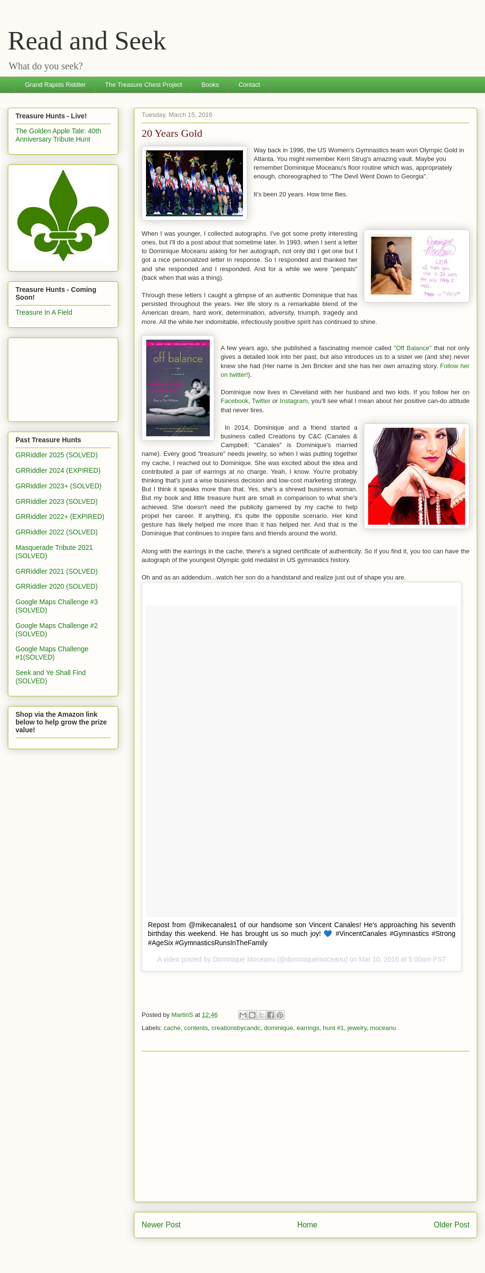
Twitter (261, 400)
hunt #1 (333, 1027)
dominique (278, 1027)
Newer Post (161, 1225)
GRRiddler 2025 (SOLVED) (56, 455)
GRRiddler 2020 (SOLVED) (56, 586)
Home (307, 1225)
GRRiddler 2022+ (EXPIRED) (60, 516)
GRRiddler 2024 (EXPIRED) (58, 470)
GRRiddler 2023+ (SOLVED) (59, 486)
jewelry (357, 1027)
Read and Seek (87, 40)
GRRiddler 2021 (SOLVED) (56, 571)
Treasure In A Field (44, 312)
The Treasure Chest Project (143, 84)
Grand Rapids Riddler (55, 84)
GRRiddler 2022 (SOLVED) (56, 532)
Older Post (451, 1225)
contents (196, 1027)
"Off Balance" (413, 348)
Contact (249, 84)
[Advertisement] (305, 1126)
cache (172, 1027)
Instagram (294, 400)
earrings (308, 1027)
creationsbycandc (235, 1027)
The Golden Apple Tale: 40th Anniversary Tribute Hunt (58, 135)
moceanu (383, 1027)
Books (210, 84)
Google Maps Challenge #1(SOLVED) (52, 653)
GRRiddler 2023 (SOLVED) (56, 501)
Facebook (234, 400)
